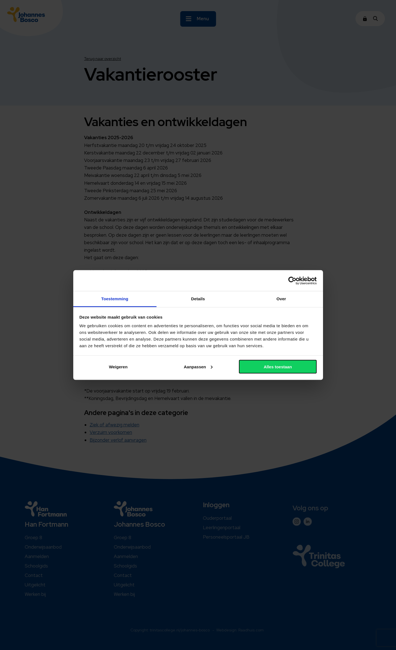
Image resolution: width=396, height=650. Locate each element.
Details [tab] (198, 298)
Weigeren (118, 366)
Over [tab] (281, 298)
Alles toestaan (278, 366)
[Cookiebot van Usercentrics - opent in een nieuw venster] (292, 280)
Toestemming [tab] (114, 298)
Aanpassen (198, 366)
